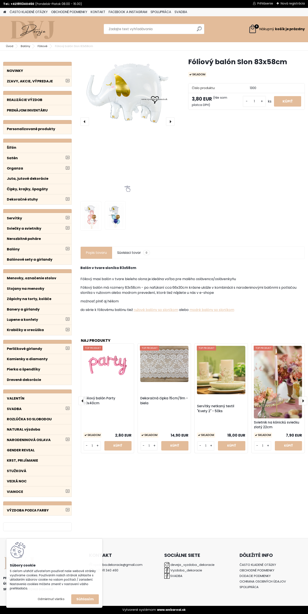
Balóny (25, 46)
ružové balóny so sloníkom (156, 309)
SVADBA (181, 12)
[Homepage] (4, 12)
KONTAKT (98, 12)
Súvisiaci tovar (133, 252)
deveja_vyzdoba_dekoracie (192, 565)
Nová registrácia (293, 3)
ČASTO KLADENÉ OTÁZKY (29, 12)
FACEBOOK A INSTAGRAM (128, 12)
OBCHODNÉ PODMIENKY (69, 12)
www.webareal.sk (171, 610)
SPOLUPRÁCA (161, 12)
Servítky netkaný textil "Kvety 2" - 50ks (215, 408)
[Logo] (32, 29)
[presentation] (84, 121)
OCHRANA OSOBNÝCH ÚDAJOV (263, 581)
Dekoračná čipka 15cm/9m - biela (164, 400)
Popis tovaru (96, 252)
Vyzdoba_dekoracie (186, 570)
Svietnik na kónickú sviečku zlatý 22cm (276, 425)
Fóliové (42, 46)
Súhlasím (85, 599)
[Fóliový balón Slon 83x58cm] (127, 92)
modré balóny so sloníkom (212, 309)
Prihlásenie (265, 3)
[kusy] (254, 101)
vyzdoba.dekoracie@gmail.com (117, 565)
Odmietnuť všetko (51, 599)
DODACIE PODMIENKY (255, 576)
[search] (199, 30)
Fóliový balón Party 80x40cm (99, 400)
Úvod (9, 46)
